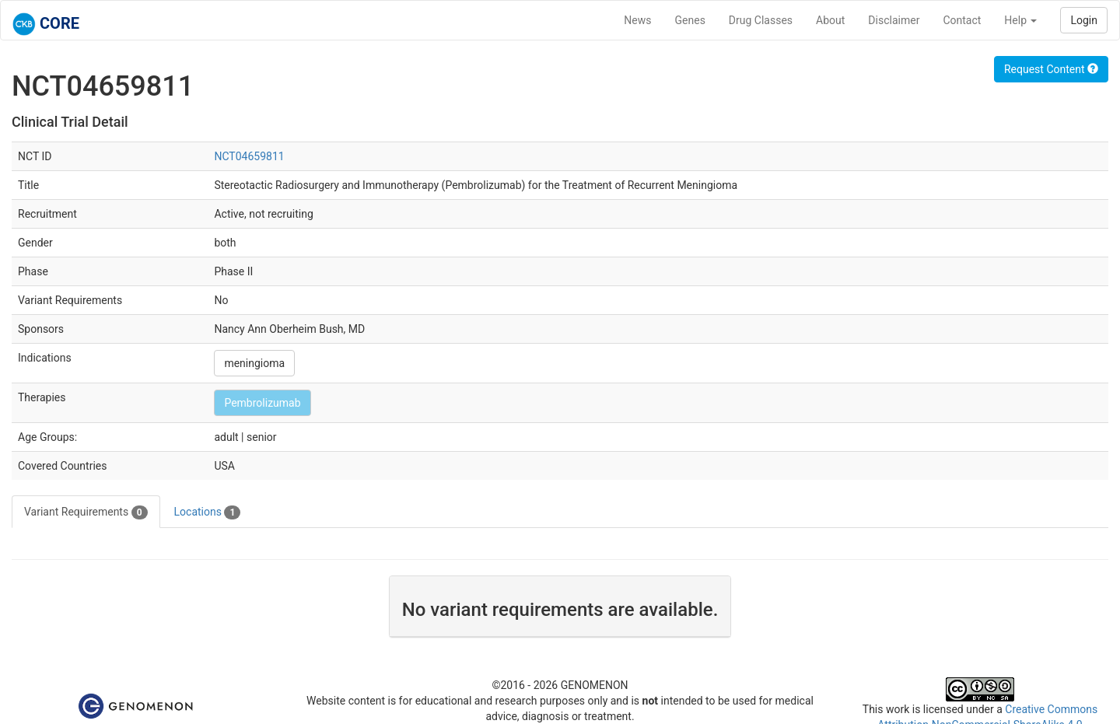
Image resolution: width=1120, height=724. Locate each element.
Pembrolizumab (262, 403)
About (830, 20)
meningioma (254, 363)
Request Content (1051, 69)
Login (1083, 20)
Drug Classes (761, 20)
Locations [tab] (207, 512)
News (637, 20)
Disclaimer (893, 20)
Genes (690, 20)
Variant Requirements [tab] (86, 512)
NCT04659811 (249, 156)
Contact (962, 20)
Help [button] (1020, 20)
